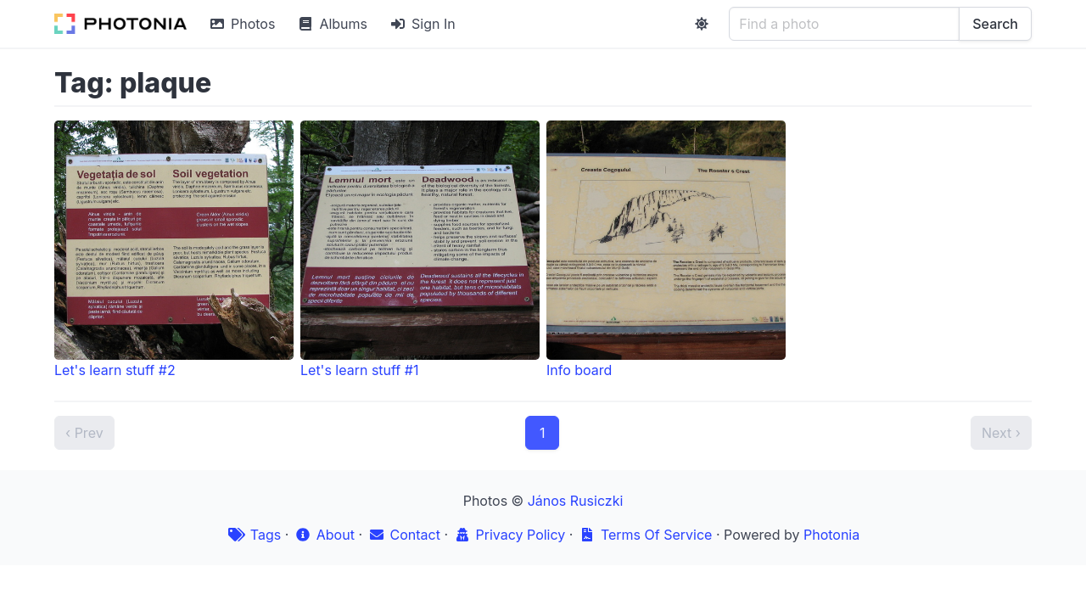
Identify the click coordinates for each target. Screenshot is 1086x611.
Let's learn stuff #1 (420, 249)
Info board (666, 249)
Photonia (831, 534)
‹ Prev (84, 432)
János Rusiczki (576, 500)
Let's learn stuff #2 (174, 249)
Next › (1001, 432)
